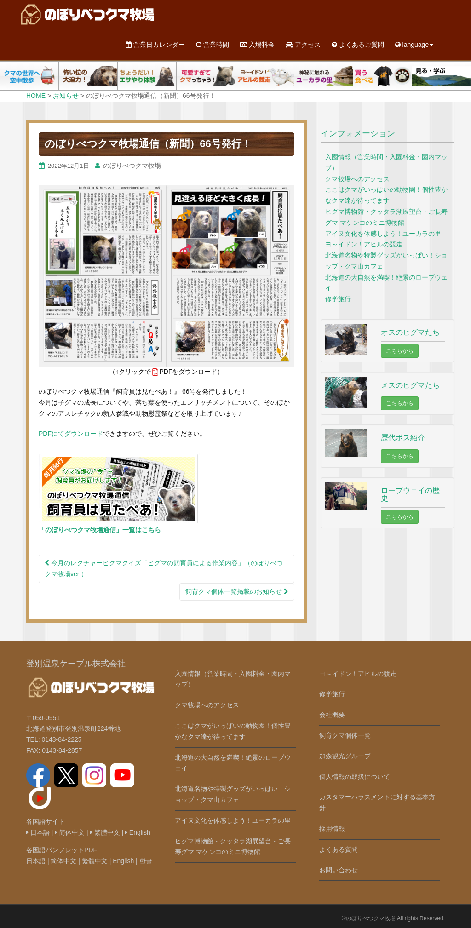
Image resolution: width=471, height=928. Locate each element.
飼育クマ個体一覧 (345, 735)
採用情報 (332, 828)
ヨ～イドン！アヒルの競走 (363, 244)
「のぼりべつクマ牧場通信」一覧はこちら (100, 529)
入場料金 (257, 44)
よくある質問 (338, 849)
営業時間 (212, 44)
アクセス (303, 44)
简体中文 (70, 832)
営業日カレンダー (155, 44)
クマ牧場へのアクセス (357, 179)
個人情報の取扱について (354, 776)
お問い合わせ (338, 870)
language (414, 44)
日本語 (38, 832)
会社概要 (332, 714)
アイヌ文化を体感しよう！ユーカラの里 (383, 233)
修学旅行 (338, 299)
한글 (145, 861)
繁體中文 (105, 832)
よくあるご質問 (358, 44)
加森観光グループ (345, 756)
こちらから (400, 351)
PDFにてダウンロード (71, 433)
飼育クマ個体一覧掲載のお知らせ (236, 591)
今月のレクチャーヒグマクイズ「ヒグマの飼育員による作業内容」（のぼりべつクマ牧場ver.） (164, 568)
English (137, 832)
